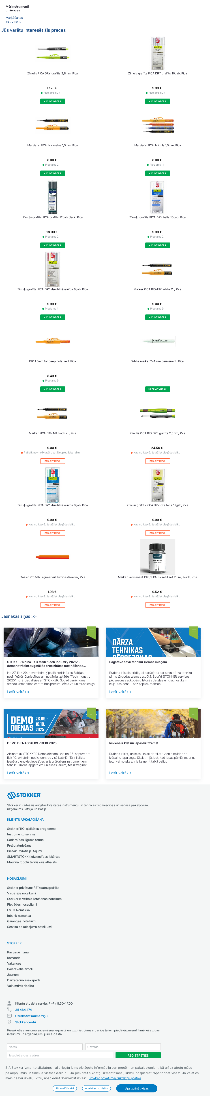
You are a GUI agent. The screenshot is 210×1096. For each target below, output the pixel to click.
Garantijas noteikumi (21, 921)
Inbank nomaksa (19, 915)
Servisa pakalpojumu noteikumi (29, 927)
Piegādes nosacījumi (22, 904)
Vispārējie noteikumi (21, 893)
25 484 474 (23, 1010)
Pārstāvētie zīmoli (19, 969)
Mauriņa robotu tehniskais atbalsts (32, 862)
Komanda (14, 958)
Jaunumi (13, 974)
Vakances (14, 963)
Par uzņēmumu (18, 952)
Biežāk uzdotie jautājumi (24, 851)
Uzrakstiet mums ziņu (31, 1016)
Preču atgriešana (19, 845)
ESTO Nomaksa (18, 910)
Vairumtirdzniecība (20, 986)
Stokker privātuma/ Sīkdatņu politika (115, 1078)
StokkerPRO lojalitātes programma (31, 828)
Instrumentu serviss (21, 834)
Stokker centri (25, 1022)
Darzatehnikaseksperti (23, 980)
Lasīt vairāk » (18, 692)
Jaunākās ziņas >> (19, 616)
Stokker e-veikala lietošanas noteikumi (34, 899)
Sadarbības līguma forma (25, 840)
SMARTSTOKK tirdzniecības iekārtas (33, 856)
